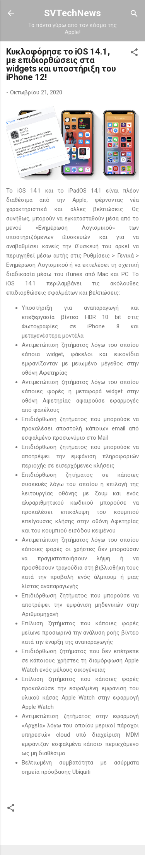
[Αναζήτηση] (134, 14)
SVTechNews (72, 13)
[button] (134, 53)
